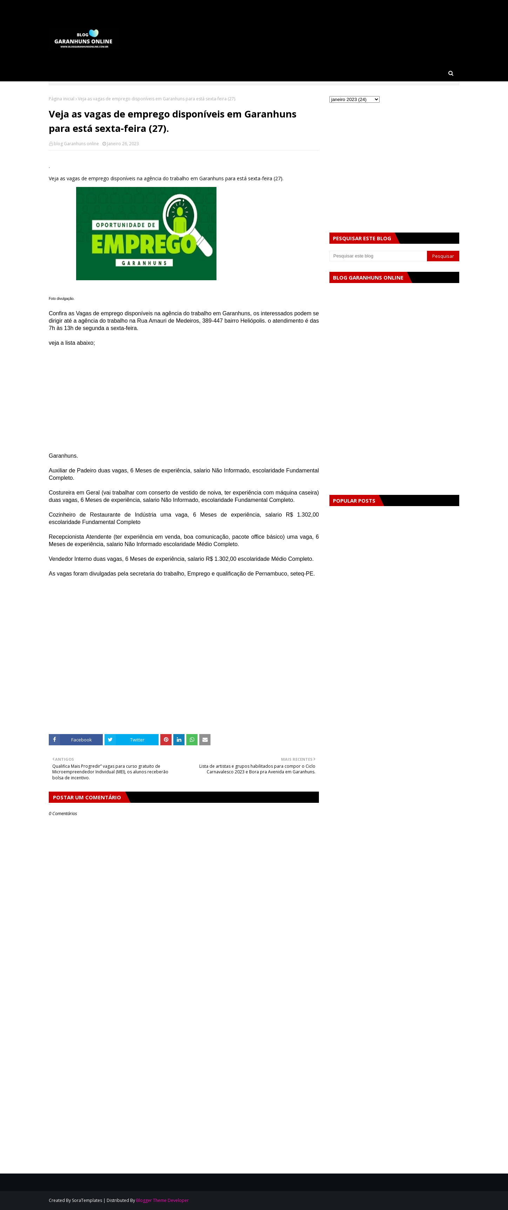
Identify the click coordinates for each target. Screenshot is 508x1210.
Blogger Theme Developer (162, 1200)
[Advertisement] (184, 403)
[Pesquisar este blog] (378, 256)
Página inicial (61, 99)
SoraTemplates (87, 1200)
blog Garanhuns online (76, 144)
